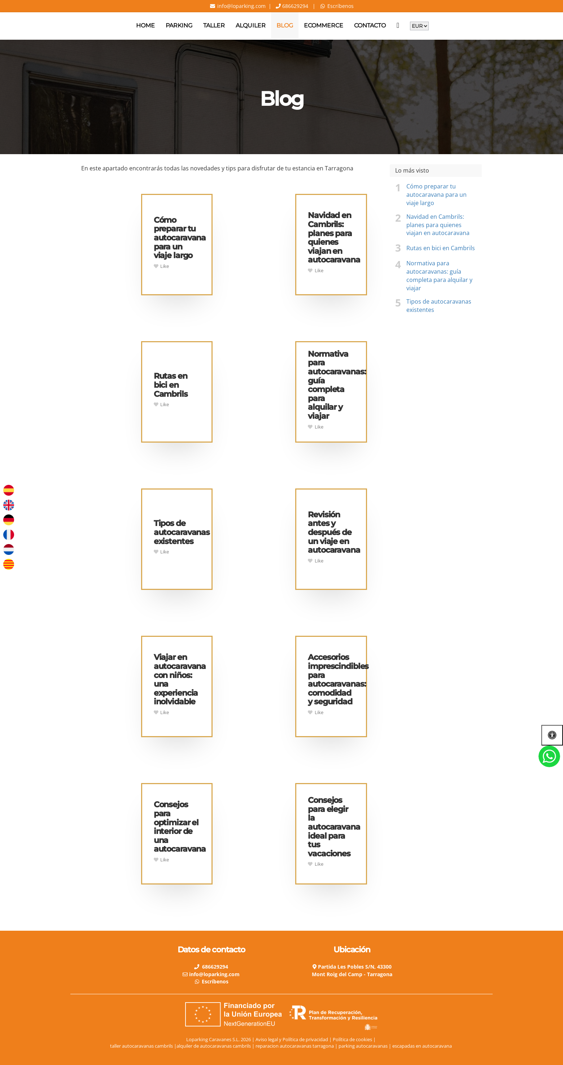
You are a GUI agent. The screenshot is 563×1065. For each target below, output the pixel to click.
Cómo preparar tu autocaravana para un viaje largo (436, 194)
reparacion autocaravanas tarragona (295, 1046)
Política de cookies (352, 1039)
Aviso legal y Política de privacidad (292, 1039)
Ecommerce (323, 25)
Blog (284, 25)
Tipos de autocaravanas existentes (438, 305)
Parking (179, 25)
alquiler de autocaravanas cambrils (213, 1046)
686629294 (294, 6)
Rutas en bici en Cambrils (440, 248)
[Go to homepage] (3, 25)
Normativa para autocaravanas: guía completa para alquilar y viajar (439, 275)
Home (145, 25)
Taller (214, 25)
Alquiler (251, 25)
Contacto (370, 25)
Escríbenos (340, 6)
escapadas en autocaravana (422, 1046)
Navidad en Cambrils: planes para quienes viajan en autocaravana (438, 225)
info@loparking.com (241, 6)
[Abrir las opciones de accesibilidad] (552, 735)
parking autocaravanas (364, 1046)
